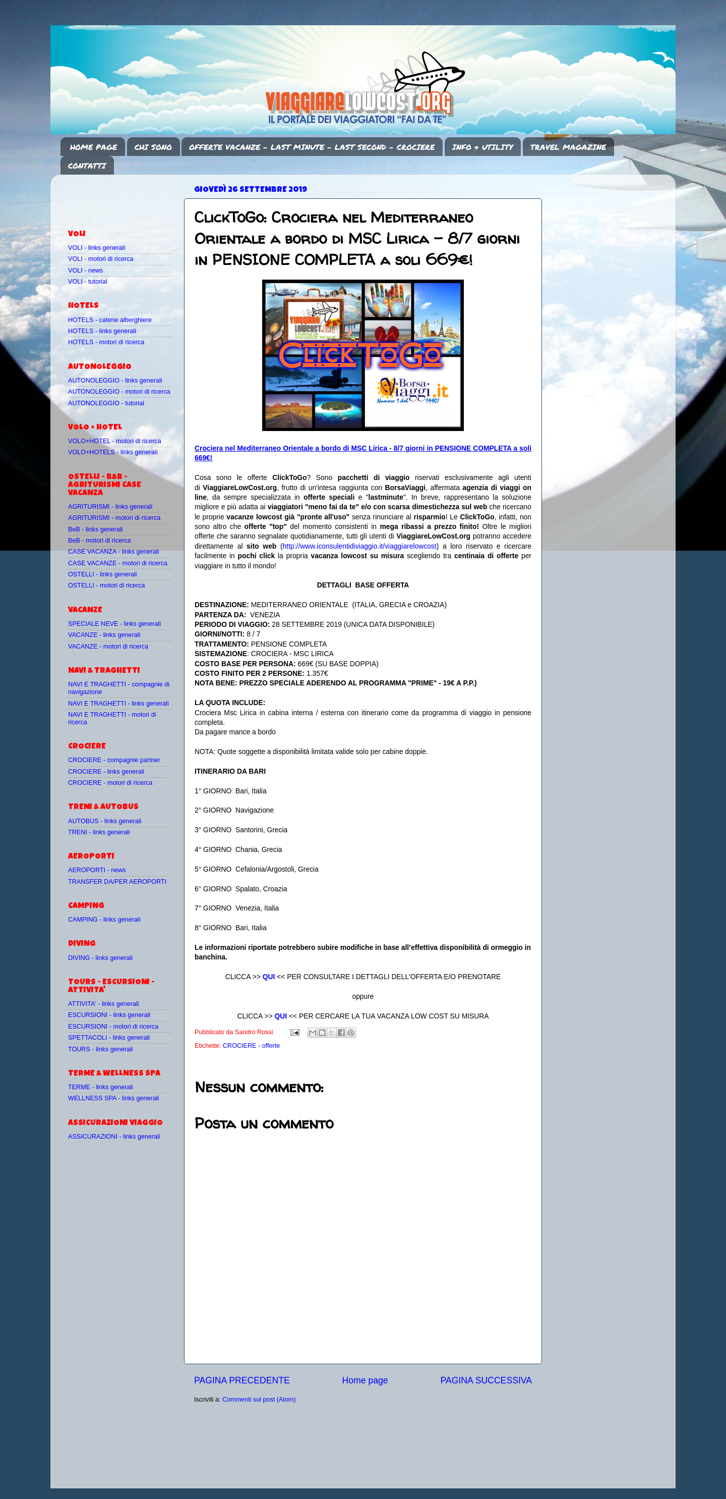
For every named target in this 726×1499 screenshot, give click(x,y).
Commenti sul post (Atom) (259, 1399)
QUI (269, 977)
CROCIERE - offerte (251, 1045)
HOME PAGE (93, 146)
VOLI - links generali (96, 247)
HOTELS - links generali (102, 331)
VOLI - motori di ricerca (100, 258)
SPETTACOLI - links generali (109, 1037)
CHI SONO (153, 146)
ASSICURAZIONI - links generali (114, 1136)
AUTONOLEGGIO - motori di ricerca (119, 391)
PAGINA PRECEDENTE (242, 1380)
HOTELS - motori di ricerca (106, 342)
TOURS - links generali (100, 1049)
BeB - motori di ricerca (99, 540)
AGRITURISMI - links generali (110, 506)
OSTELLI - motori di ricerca (106, 585)
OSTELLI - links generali (102, 574)
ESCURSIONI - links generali (109, 1015)
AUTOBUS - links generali (104, 821)
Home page (365, 1380)
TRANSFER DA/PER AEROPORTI (117, 881)
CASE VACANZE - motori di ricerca (117, 563)
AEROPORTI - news (97, 870)
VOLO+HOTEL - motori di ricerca (114, 441)
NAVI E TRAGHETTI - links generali (118, 703)
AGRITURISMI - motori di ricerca (114, 517)
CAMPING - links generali (104, 919)
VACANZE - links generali (104, 634)
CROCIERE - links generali (106, 771)
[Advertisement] (127, 197)
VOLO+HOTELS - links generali (112, 452)
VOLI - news (85, 270)
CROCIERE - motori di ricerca (110, 782)
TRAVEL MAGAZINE (568, 146)
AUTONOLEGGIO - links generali (115, 380)
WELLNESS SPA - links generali (113, 1098)
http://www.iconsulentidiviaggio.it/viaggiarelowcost (360, 546)
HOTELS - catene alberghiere (110, 320)
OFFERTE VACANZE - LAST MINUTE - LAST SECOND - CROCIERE (312, 146)
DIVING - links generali (100, 957)
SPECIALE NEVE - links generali (114, 623)
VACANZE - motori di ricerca (108, 646)
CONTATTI (87, 165)
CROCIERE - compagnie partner (114, 760)
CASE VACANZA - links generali (113, 551)
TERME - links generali (100, 1087)
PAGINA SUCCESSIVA (486, 1380)
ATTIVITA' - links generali (103, 1003)
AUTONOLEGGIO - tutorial (106, 403)
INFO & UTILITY (482, 146)
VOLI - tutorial (87, 281)
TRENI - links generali (99, 832)
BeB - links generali (95, 529)
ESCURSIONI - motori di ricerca (113, 1026)
